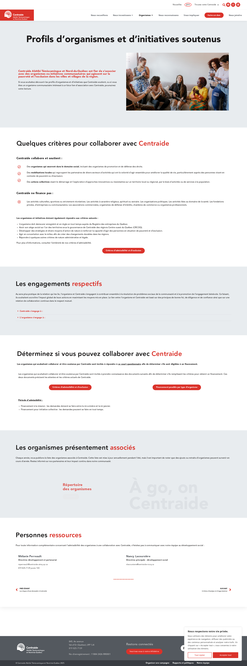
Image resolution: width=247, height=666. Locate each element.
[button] (123, 311)
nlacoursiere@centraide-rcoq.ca (140, 565)
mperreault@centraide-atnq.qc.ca (33, 565)
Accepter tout (225, 655)
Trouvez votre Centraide (207, 5)
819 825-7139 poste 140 (28, 568)
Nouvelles (177, 5)
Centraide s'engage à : (31, 311)
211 (188, 5)
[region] (213, 644)
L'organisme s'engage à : (32, 318)
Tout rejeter (200, 655)
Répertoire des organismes (78, 487)
